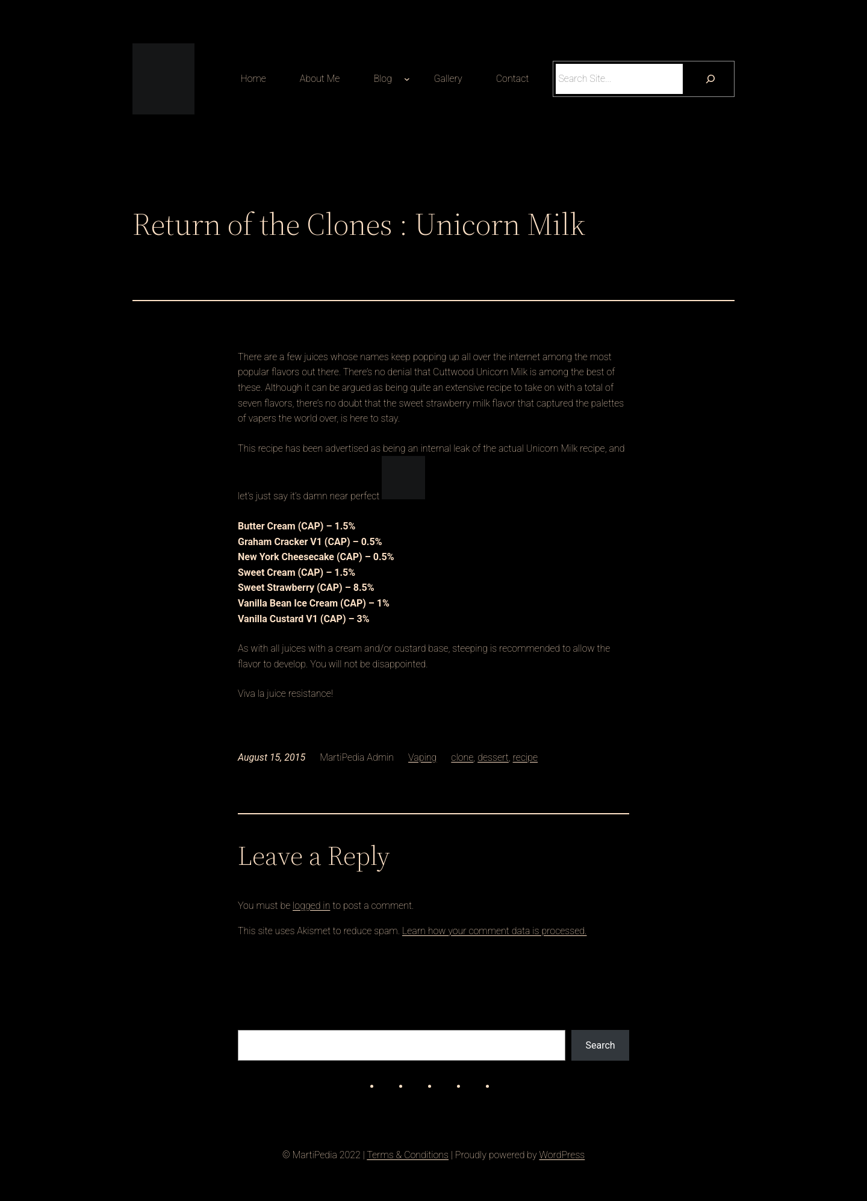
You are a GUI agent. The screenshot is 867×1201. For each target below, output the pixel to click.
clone (462, 757)
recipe (525, 757)
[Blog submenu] (407, 79)
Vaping (422, 757)
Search (600, 1045)
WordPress (562, 1155)
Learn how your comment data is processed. (494, 931)
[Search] (710, 78)
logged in (311, 905)
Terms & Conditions (408, 1155)
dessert (493, 757)
